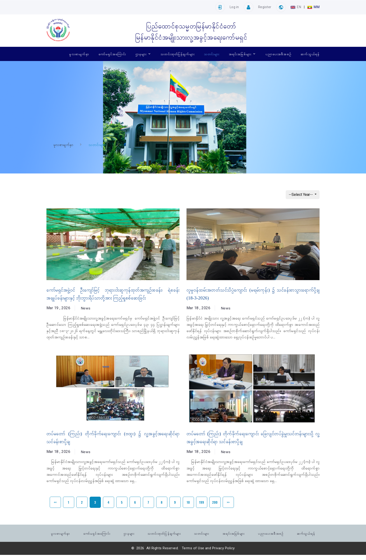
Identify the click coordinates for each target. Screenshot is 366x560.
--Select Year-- (301, 194)
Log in (234, 7)
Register (264, 7)
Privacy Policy (223, 553)
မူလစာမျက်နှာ (79, 53)
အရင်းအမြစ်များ (240, 53)
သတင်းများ (211, 53)
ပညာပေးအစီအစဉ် (278, 53)
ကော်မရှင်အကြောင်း (112, 53)
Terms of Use (193, 553)
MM (313, 7)
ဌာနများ (141, 53)
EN (296, 7)
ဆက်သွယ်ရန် (310, 53)
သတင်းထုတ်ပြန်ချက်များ (178, 53)
